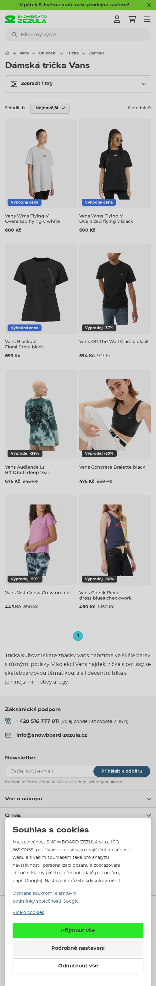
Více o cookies (28, 912)
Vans (24, 53)
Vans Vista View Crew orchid (37, 592)
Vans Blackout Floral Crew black (24, 344)
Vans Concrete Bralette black (112, 467)
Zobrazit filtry (31, 84)
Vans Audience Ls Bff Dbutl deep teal (27, 469)
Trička (73, 53)
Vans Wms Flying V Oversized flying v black (106, 218)
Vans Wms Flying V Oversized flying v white (32, 218)
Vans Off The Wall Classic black (114, 341)
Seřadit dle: (16, 108)
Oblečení (48, 53)
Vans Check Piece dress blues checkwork (105, 595)
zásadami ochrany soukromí (96, 782)
